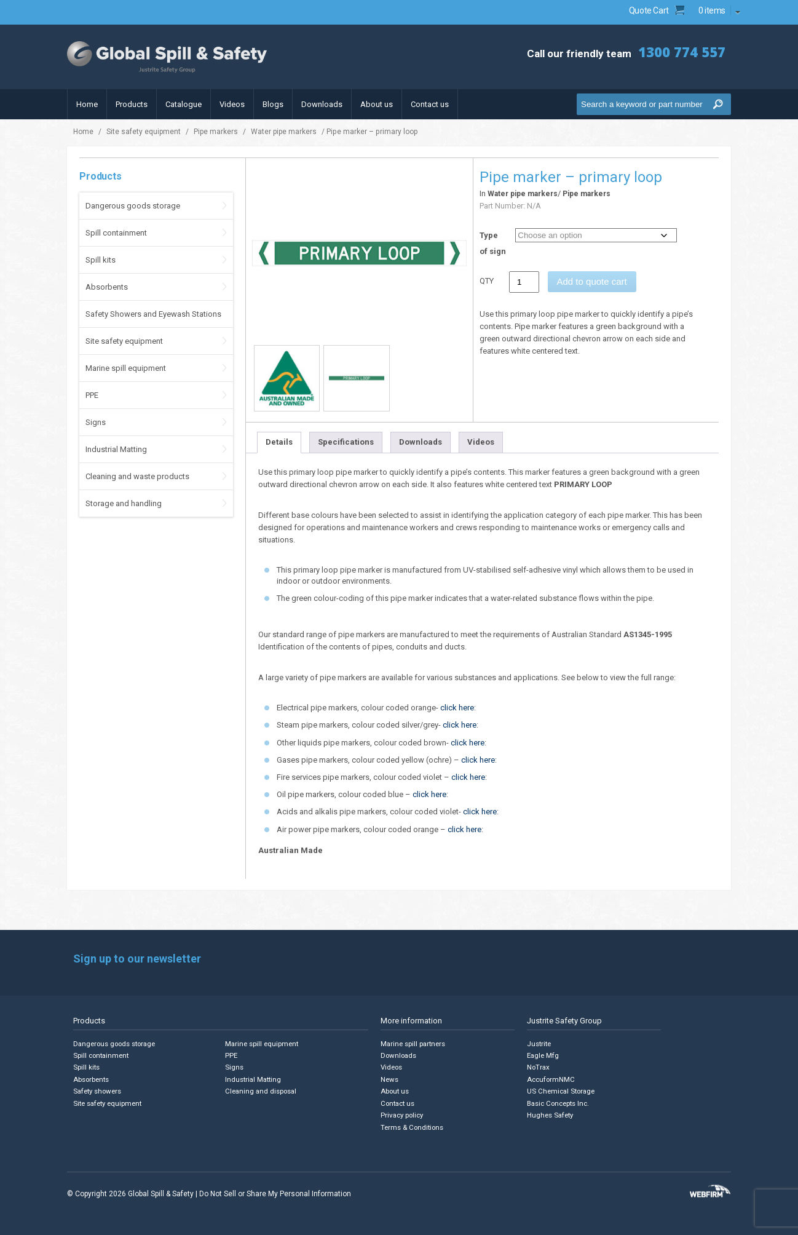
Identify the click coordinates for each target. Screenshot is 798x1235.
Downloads (321, 104)
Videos (232, 104)
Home (87, 104)
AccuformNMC (551, 1079)
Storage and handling (123, 503)
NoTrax (538, 1067)
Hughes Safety (550, 1114)
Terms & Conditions (413, 1126)
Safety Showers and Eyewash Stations (153, 314)
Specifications (346, 442)
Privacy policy (403, 1114)
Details (279, 442)
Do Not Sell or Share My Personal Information (275, 1192)
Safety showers (97, 1091)
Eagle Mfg (543, 1056)
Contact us (430, 104)
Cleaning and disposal (261, 1091)
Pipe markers (216, 131)
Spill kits (100, 259)
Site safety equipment (143, 131)
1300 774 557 (678, 52)
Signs (95, 422)
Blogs (273, 104)
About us (376, 104)
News (389, 1079)
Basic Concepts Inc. (559, 1102)
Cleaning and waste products (137, 476)
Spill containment (116, 232)
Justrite (539, 1044)
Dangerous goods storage (132, 205)
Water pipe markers (284, 131)
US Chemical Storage (561, 1091)
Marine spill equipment (125, 368)
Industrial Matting (116, 449)
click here (457, 707)
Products (132, 104)
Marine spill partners (414, 1044)
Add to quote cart (592, 281)
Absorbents (106, 287)
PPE (91, 395)
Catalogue (183, 104)
